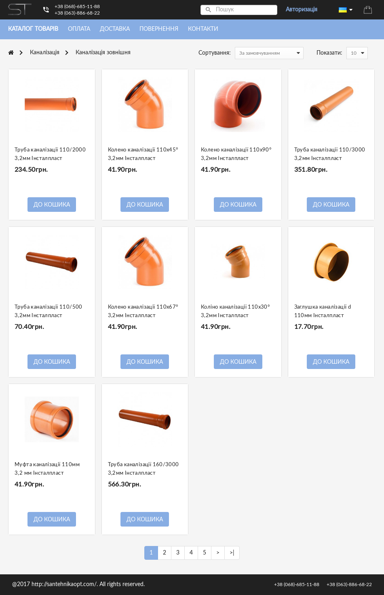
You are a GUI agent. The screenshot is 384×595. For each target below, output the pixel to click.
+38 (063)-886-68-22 (77, 13)
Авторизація (301, 10)
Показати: (329, 53)
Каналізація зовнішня (103, 52)
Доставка (115, 29)
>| (232, 553)
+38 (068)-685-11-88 (77, 6)
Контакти (203, 29)
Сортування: (214, 53)
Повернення (158, 29)
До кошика (52, 205)
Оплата (79, 29)
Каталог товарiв (33, 29)
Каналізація (44, 52)
